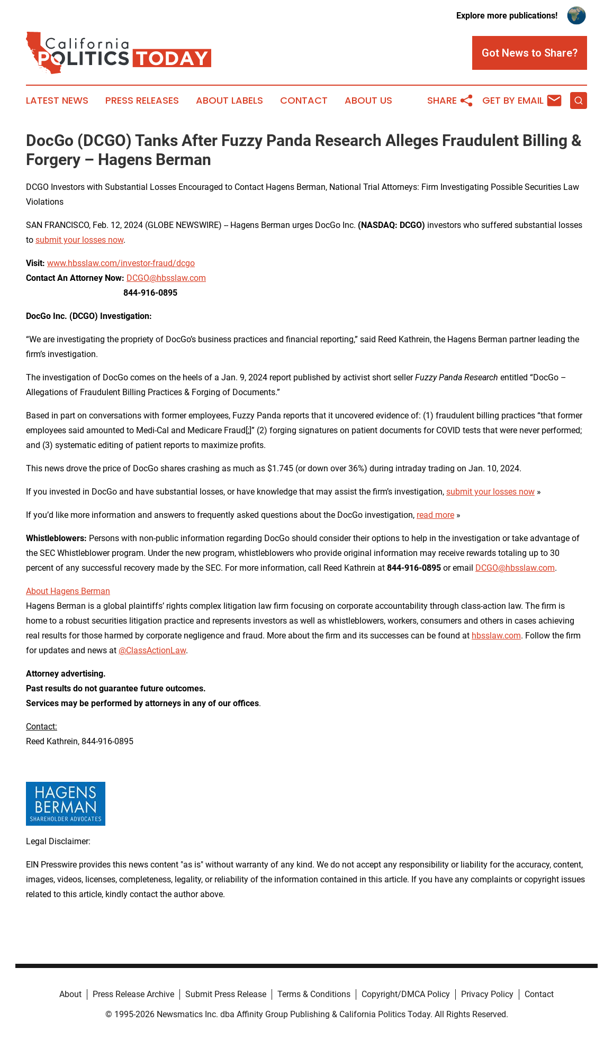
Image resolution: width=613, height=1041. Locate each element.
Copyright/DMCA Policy (406, 994)
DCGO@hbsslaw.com (166, 278)
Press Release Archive (133, 994)
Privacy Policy (487, 994)
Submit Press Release (225, 994)
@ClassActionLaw (152, 650)
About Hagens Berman (68, 591)
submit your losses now (79, 240)
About (70, 994)
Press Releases (142, 100)
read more (435, 515)
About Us (368, 100)
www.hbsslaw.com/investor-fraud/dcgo (121, 263)
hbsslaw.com (496, 636)
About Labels (229, 100)
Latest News (57, 100)
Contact (304, 100)
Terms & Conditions (313, 994)
